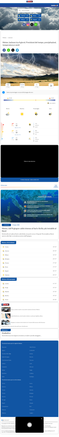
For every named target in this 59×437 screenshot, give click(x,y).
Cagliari (31, 413)
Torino (3, 383)
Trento (3, 390)
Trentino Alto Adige (6, 353)
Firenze (31, 396)
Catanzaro (32, 409)
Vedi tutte (55, 186)
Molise (3, 370)
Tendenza (6, 224)
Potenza (4, 409)
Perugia (3, 399)
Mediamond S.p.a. (13, 431)
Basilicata (4, 373)
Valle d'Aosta (32, 347)
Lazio (31, 363)
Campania (4, 366)
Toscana (31, 360)
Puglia (31, 370)
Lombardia (32, 350)
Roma (31, 399)
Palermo (4, 413)
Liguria (3, 350)
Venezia (31, 390)
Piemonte (4, 347)
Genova (4, 386)
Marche (31, 357)
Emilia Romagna (5, 357)
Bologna (31, 393)
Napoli (3, 403)
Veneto (31, 353)
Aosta (31, 383)
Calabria (31, 373)
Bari (30, 406)
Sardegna (32, 376)
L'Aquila (31, 403)
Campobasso (5, 406)
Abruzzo (31, 366)
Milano (31, 386)
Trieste (3, 393)
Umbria (3, 363)
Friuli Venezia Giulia (6, 360)
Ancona (4, 396)
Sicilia (3, 376)
